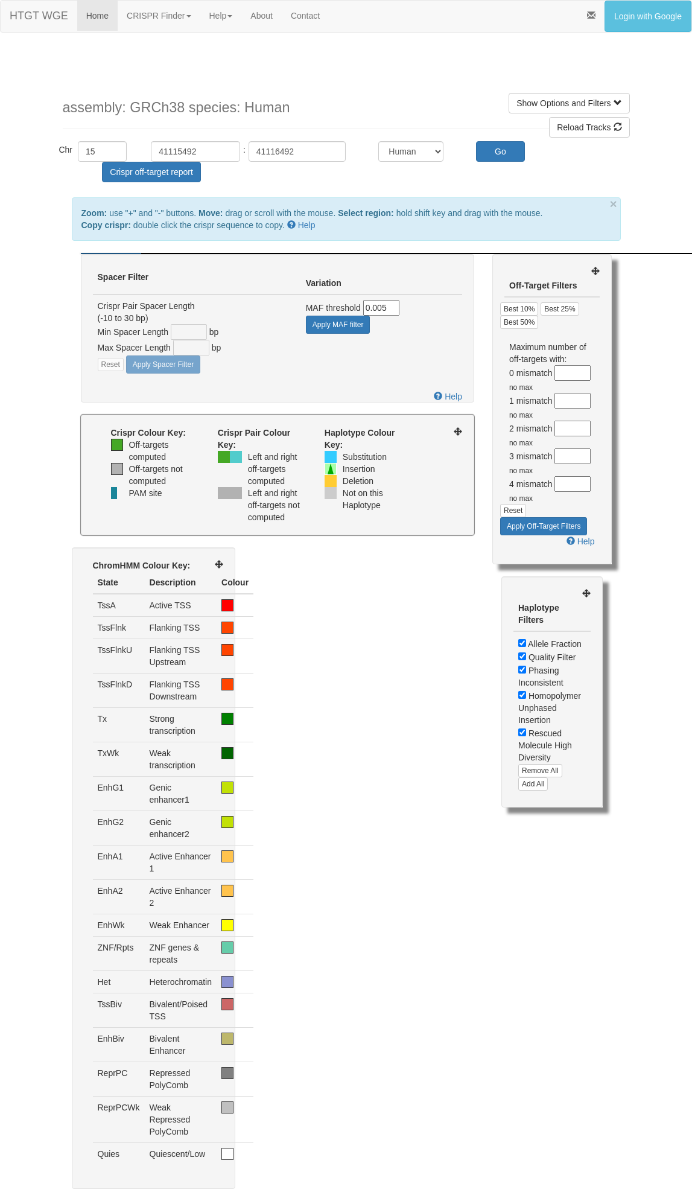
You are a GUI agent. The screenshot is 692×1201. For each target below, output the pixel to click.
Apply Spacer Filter (163, 364)
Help (221, 16)
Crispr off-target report (151, 172)
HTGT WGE (39, 16)
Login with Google (648, 16)
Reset (110, 364)
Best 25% (559, 309)
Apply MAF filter (338, 324)
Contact (305, 16)
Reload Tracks (589, 127)
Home (97, 16)
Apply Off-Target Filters (543, 526)
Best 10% (519, 309)
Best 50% (519, 322)
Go (500, 151)
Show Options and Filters (568, 103)
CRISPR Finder (159, 16)
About (261, 16)
